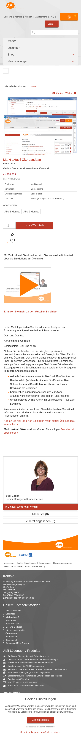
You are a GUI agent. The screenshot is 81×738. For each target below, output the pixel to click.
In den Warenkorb (34, 225)
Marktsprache (41, 17)
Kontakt (28, 17)
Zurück (34, 86)
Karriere (18, 17)
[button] (40, 41)
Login (51, 24)
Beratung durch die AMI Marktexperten (24, 666)
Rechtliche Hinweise (13, 566)
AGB (27, 566)
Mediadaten (37, 566)
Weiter (68, 93)
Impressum (9, 563)
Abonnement (10, 205)
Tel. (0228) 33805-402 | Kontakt (21, 507)
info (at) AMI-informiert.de (22, 598)
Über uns (8, 17)
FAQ (52, 17)
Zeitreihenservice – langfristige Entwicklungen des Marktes (33, 676)
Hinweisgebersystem (63, 563)
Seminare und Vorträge (17, 679)
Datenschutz (45, 563)
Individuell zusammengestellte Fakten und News (29, 662)
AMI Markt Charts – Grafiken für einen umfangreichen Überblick (36, 669)
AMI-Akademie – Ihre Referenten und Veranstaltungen (31, 659)
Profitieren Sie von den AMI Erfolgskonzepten (27, 656)
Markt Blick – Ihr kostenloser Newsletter (25, 685)
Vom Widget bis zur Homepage (21, 682)
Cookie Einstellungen (26, 563)
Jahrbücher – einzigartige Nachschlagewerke (27, 672)
